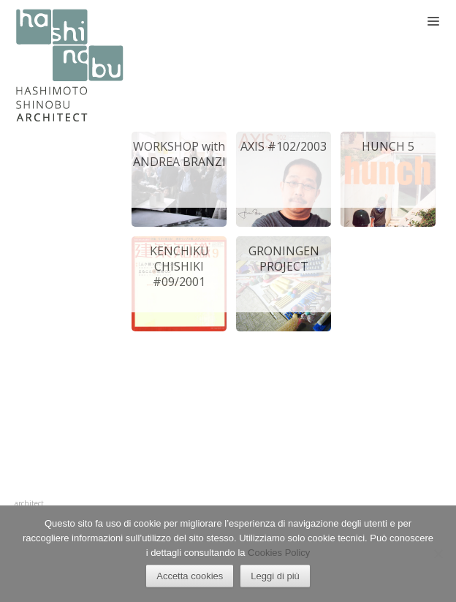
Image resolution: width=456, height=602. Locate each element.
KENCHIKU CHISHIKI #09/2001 (179, 266)
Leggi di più (275, 576)
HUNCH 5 (388, 146)
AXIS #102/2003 (283, 146)
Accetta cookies (189, 576)
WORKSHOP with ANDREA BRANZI (179, 154)
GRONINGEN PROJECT (283, 258)
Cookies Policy (279, 552)
